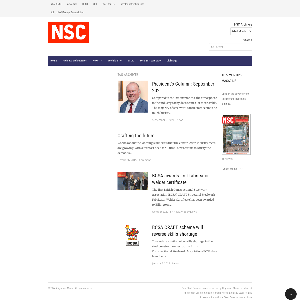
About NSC (56, 4)
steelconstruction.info (132, 4)
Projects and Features (75, 60)
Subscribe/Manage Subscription (67, 12)
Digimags (172, 60)
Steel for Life (109, 4)
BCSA (85, 4)
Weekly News (189, 211)
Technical (113, 60)
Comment (145, 160)
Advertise (72, 4)
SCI (95, 4)
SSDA (131, 60)
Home (53, 60)
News (96, 60)
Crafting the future (136, 136)
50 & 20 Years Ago (150, 60)
